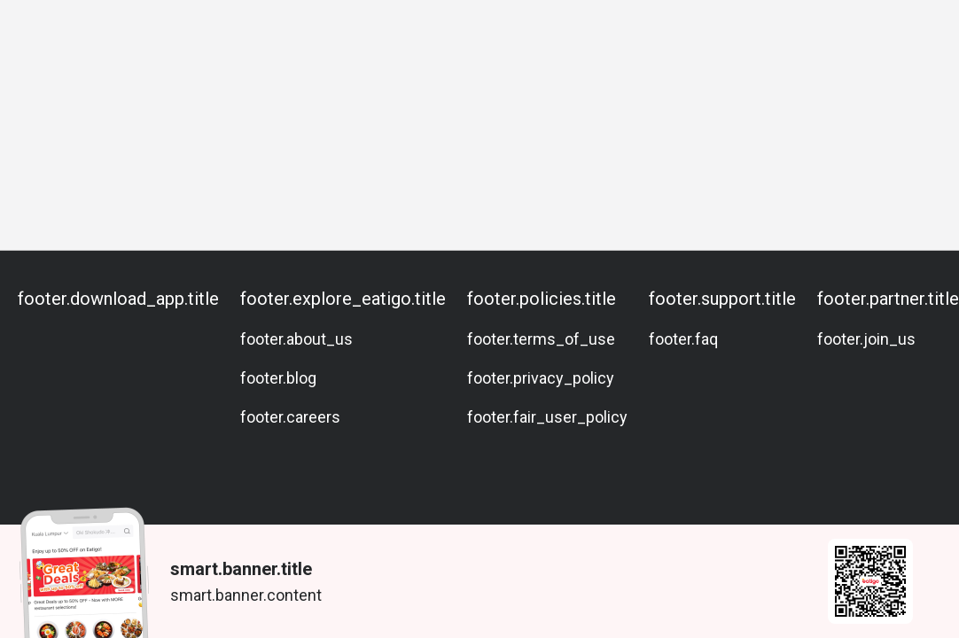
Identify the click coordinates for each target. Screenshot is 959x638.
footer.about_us (296, 339)
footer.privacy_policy (540, 378)
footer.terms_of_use (541, 339)
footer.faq (683, 339)
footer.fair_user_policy (547, 417)
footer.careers (290, 417)
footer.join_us (866, 339)
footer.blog (278, 378)
